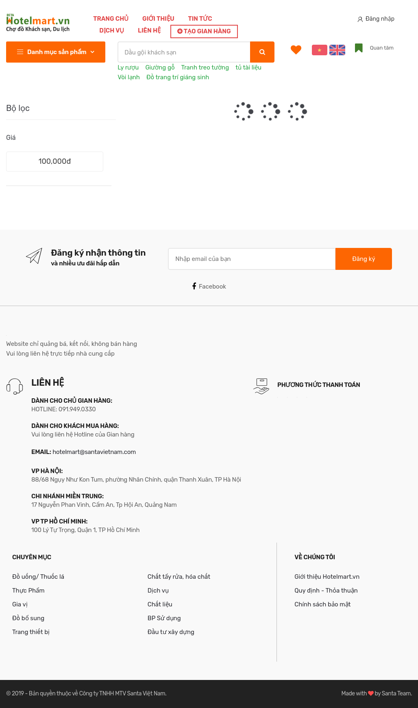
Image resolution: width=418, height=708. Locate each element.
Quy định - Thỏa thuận (325, 590)
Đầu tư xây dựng (171, 632)
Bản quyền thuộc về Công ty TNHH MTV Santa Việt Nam (97, 693)
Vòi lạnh (129, 77)
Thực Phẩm (28, 590)
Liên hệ (149, 30)
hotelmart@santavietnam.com (94, 452)
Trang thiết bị (31, 632)
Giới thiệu (158, 18)
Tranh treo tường (205, 67)
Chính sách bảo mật (322, 604)
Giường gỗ (159, 67)
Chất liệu (160, 604)
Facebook (209, 286)
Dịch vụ (111, 30)
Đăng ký (363, 259)
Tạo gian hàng (204, 31)
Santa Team (396, 693)
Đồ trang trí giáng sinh (177, 77)
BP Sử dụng (164, 618)
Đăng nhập (376, 18)
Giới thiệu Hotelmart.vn (326, 576)
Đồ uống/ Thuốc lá (38, 576)
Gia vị (20, 604)
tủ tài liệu (248, 67)
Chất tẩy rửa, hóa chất (179, 576)
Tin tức (200, 18)
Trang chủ (110, 18)
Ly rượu (128, 67)
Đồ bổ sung (28, 618)
